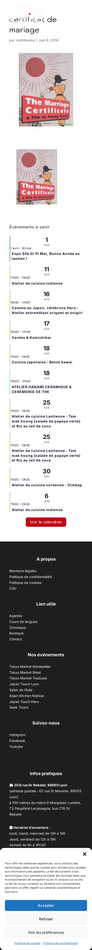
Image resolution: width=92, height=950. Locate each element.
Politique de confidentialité (60, 943)
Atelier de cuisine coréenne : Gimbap (47, 485)
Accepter (46, 905)
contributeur (25, 40)
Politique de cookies (27, 943)
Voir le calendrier (46, 521)
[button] (84, 854)
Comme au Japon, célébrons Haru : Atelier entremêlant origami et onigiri (47, 310)
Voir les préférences (46, 932)
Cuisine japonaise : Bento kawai (42, 362)
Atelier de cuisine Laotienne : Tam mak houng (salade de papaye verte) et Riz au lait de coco (46, 421)
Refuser (46, 919)
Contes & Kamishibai (31, 337)
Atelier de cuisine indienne (37, 283)
